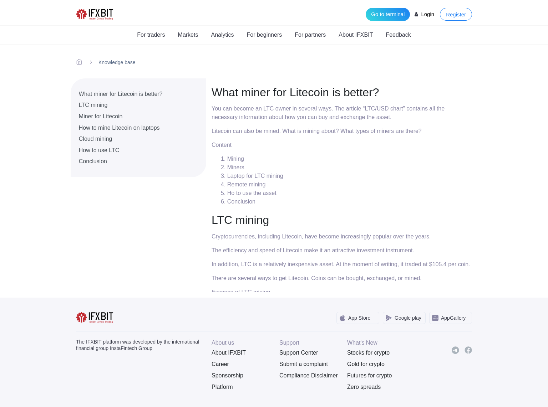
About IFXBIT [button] (356, 35)
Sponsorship (227, 375)
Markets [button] (188, 35)
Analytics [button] (222, 35)
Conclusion (93, 161)
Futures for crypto (369, 375)
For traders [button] (151, 35)
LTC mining (93, 105)
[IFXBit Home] (95, 14)
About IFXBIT (229, 353)
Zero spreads (364, 387)
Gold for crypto (366, 364)
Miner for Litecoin (101, 116)
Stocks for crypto (368, 353)
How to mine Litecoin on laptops (119, 128)
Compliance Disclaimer (307, 375)
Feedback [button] (398, 35)
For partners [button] (310, 35)
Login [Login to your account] (427, 14)
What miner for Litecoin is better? (121, 94)
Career (220, 364)
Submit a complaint (303, 364)
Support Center (298, 353)
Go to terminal (388, 14)
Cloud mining (95, 139)
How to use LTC (99, 150)
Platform (222, 387)
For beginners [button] (264, 35)
